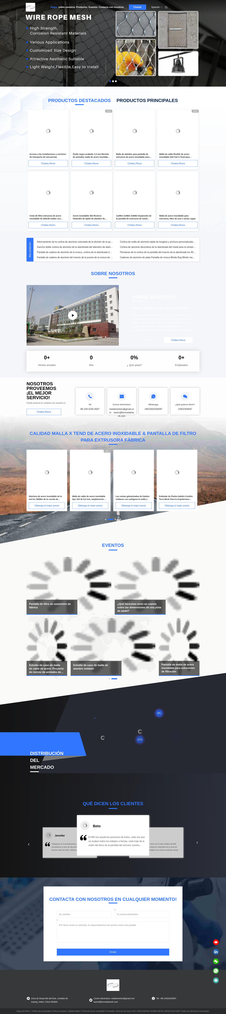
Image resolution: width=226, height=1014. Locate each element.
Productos (81, 7)
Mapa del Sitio (22, 1011)
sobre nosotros (66, 7)
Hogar (54, 7)
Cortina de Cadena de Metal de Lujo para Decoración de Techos (153, 242)
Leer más (146, 340)
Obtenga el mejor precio (47, 505)
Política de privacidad (41, 1011)
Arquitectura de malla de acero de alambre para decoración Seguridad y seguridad (75, 242)
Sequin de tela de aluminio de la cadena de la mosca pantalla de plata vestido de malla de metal (75, 252)
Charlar (137, 7)
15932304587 (185, 409)
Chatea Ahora (48, 163)
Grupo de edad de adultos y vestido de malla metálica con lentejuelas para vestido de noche (158, 252)
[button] (28, 844)
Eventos (92, 7)
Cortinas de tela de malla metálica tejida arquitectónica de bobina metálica (75, 247)
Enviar (113, 952)
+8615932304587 (153, 409)
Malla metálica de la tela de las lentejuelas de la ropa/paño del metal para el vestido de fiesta (75, 257)
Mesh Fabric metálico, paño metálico (139, 247)
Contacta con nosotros (111, 7)
